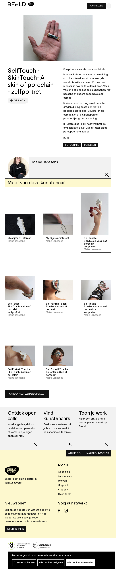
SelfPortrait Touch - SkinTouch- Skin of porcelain (57, 306)
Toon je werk (93, 413)
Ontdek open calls (22, 416)
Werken (62, 480)
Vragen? (63, 489)
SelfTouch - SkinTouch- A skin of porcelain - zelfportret (95, 242)
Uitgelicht (63, 485)
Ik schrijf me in (15, 529)
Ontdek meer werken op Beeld (26, 393)
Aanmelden (96, 5)
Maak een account (98, 453)
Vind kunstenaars (56, 416)
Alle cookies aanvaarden (80, 562)
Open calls (64, 471)
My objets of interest (19, 238)
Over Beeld (64, 494)
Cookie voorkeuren (24, 562)
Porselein (90, 145)
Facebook (60, 510)
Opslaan (19, 100)
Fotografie (72, 145)
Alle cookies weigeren (51, 562)
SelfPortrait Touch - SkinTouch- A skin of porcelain (19, 372)
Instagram (66, 510)
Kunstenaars (65, 476)
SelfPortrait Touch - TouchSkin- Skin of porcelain (57, 372)
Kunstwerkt (15, 482)
